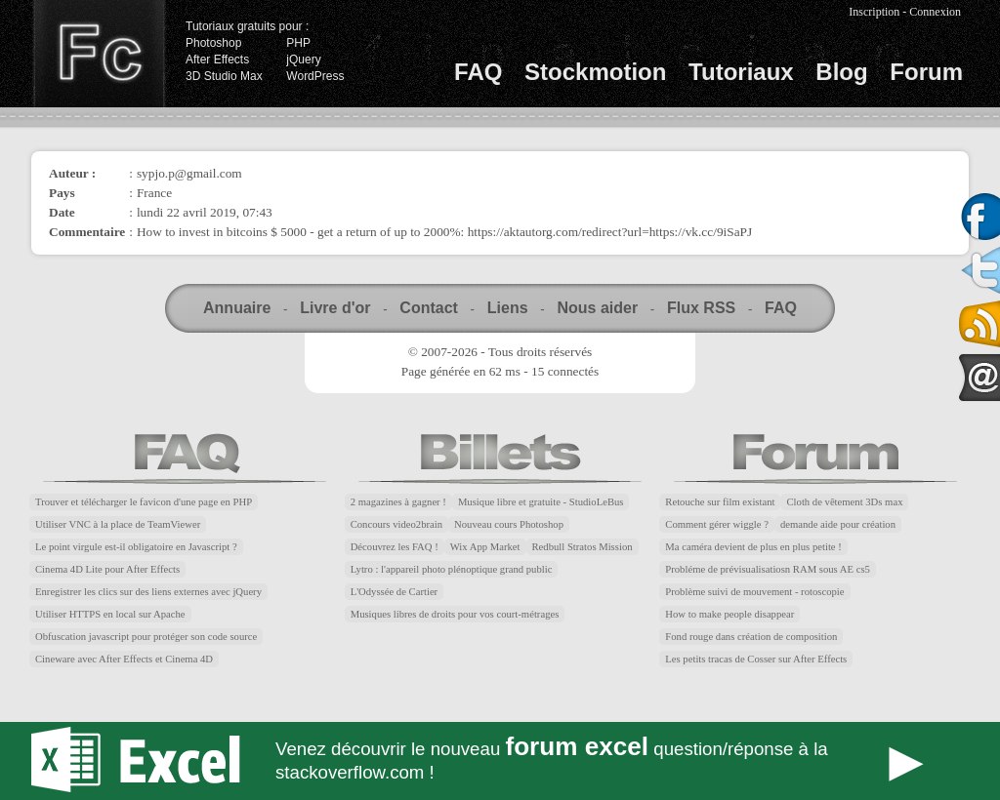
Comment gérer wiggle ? (717, 524)
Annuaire (237, 308)
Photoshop (213, 43)
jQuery (303, 59)
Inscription (874, 12)
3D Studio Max (224, 76)
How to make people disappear (729, 614)
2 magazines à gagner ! (398, 502)
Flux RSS (701, 308)
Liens (507, 308)
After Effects (217, 59)
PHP (298, 43)
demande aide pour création (838, 524)
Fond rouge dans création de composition (751, 636)
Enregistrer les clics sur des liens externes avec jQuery (148, 591)
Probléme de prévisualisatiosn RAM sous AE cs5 (767, 569)
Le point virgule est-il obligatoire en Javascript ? (136, 546)
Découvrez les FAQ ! (394, 546)
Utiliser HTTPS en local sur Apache (110, 614)
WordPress (315, 76)
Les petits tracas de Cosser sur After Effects (756, 659)
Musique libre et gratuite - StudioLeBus (541, 502)
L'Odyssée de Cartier (394, 591)
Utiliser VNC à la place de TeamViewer (117, 524)
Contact (428, 308)
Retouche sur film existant (719, 502)
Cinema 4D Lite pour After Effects (107, 569)
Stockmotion (595, 72)
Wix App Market (485, 546)
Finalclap (98, 53)
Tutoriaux (741, 72)
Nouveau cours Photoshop (508, 524)
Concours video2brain (396, 524)
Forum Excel (500, 761)
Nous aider (597, 308)
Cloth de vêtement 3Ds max (844, 502)
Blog (841, 72)
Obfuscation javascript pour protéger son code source (146, 636)
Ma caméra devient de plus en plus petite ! (753, 546)
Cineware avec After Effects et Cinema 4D (124, 659)
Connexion (935, 12)
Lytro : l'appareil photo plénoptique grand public (452, 569)
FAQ (478, 72)
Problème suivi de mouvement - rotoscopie (754, 591)
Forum (926, 72)
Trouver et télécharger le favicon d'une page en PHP (143, 502)
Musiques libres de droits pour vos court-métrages (455, 614)
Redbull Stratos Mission (582, 546)
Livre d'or (335, 308)
